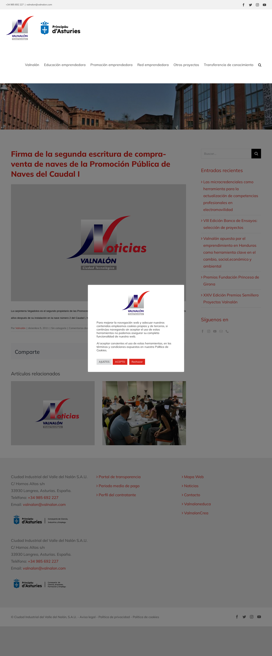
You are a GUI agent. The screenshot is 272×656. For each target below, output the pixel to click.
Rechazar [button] (137, 361)
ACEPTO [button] (120, 361)
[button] (259, 65)
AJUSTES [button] (104, 361)
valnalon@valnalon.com (39, 4)
